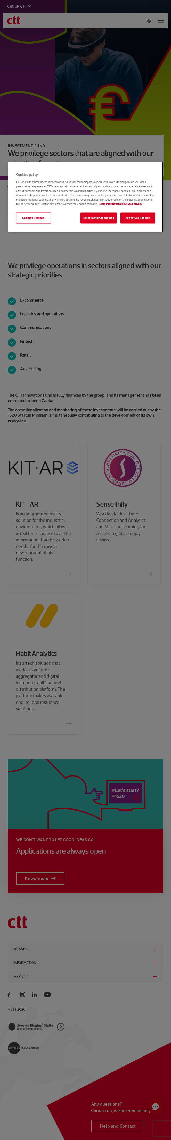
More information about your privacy (120, 204)
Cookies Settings (33, 218)
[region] (85, 197)
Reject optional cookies (98, 218)
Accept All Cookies (137, 218)
